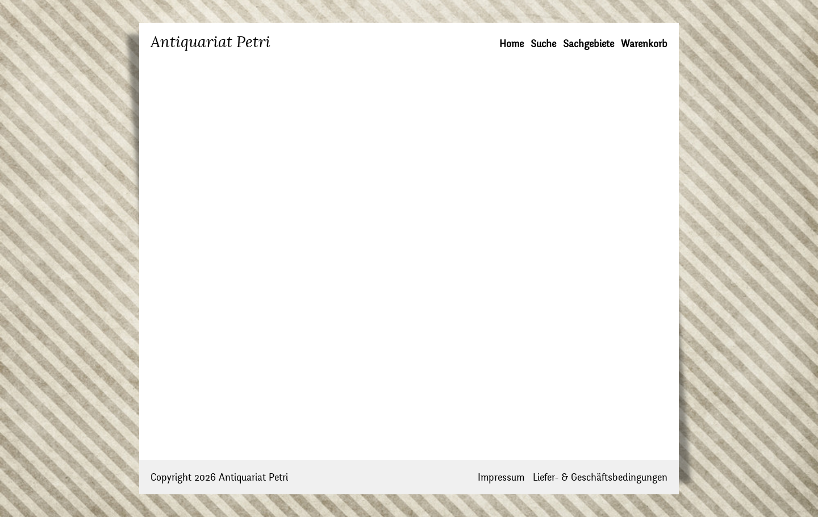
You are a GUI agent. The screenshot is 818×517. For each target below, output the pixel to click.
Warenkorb (644, 44)
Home (511, 44)
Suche (543, 44)
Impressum (501, 477)
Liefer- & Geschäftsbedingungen (600, 477)
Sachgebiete (588, 44)
